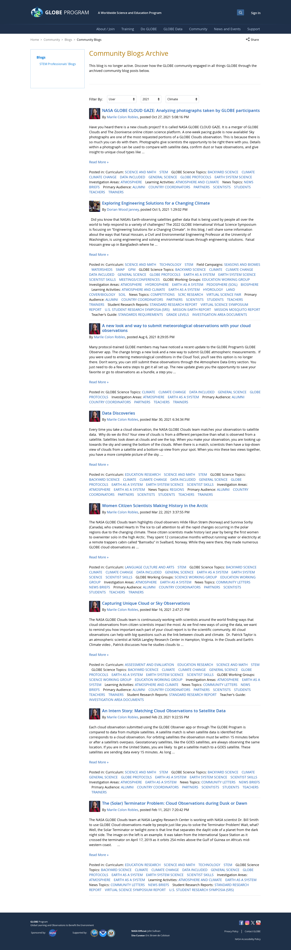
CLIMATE (249, 172)
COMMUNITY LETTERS (233, 582)
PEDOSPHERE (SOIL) (222, 284)
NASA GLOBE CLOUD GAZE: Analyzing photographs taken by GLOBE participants (181, 110)
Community (52, 40)
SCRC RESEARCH (191, 294)
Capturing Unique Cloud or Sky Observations (146, 603)
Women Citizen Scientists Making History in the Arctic (155, 505)
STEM (164, 172)
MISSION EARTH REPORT (192, 309)
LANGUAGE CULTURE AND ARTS (150, 567)
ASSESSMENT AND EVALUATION (150, 664)
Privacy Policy (231, 931)
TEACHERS (97, 192)
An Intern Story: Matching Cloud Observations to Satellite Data (164, 711)
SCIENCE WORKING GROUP (196, 577)
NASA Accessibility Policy (248, 939)
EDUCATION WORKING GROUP (226, 279)
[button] (253, 39)
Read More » (99, 162)
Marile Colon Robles (122, 117)
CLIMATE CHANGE (103, 177)
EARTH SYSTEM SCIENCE (234, 177)
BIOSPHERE (250, 284)
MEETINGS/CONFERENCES (140, 279)
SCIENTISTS (222, 187)
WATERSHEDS (102, 269)
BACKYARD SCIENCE (223, 172)
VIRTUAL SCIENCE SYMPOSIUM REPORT (136, 890)
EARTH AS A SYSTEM (200, 274)
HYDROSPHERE (157, 284)
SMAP (121, 269)
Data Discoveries (118, 413)
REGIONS (177, 489)
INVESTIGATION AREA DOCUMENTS (220, 314)
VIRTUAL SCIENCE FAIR (224, 294)
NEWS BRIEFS (100, 587)
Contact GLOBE (253, 931)
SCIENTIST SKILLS (103, 279)
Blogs (68, 40)
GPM (132, 269)
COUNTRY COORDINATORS (169, 187)
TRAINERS (116, 192)
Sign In (256, 13)
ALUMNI (139, 187)
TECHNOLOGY (170, 264)
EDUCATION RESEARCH (143, 474)
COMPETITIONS (163, 294)
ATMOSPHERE (132, 182)
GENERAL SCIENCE (163, 177)
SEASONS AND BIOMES (242, 264)
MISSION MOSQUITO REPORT (237, 309)
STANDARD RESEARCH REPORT (174, 304)
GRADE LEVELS (178, 314)
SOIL (123, 294)
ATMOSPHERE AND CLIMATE (198, 182)
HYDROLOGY (213, 289)
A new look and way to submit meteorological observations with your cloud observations (176, 328)
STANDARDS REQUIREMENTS (141, 314)
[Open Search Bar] (240, 12)
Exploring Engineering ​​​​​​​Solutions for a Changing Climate (156, 203)
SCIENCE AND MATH (141, 172)
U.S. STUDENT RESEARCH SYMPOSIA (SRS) (137, 309)
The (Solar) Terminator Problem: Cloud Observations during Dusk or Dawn (174, 803)
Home (34, 40)
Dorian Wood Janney (123, 209)
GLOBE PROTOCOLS (196, 177)
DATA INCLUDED (133, 177)
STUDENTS (243, 187)
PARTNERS (202, 187)
